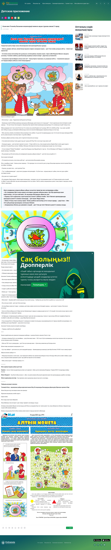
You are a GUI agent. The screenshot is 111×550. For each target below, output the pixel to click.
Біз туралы (28, 3)
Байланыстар (67, 542)
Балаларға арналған (57, 542)
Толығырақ (39, 284)
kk (96, 3)
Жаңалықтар (36, 3)
